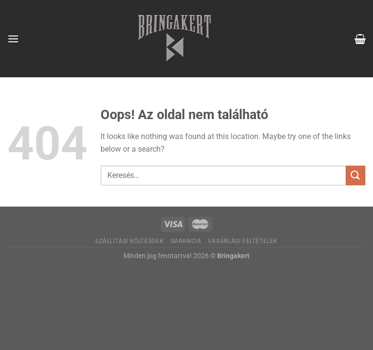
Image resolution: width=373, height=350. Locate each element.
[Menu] (13, 39)
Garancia (186, 241)
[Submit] (355, 175)
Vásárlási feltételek (243, 241)
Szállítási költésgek (129, 241)
